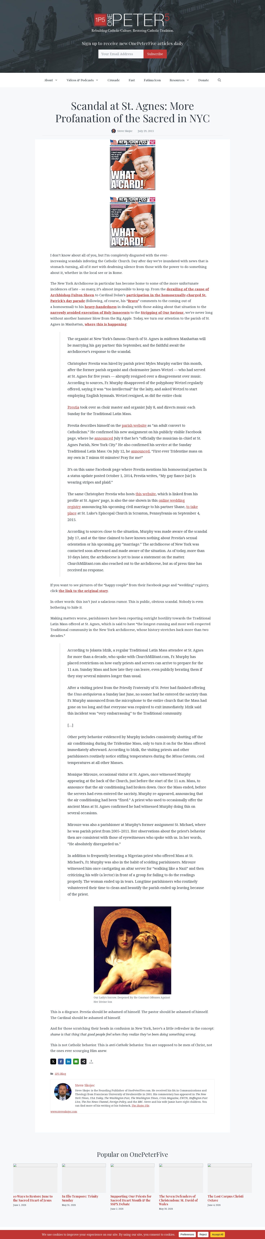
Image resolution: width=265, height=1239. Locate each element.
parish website (134, 425)
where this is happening (106, 324)
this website (146, 493)
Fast (132, 80)
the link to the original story (83, 591)
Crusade (114, 80)
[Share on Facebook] (61, 1061)
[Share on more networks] (83, 1061)
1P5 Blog (60, 1073)
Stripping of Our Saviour (162, 312)
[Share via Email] (76, 1061)
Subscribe (155, 54)
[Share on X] (53, 1061)
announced (103, 438)
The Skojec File (140, 1105)
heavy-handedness (101, 307)
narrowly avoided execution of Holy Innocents (90, 312)
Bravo (133, 301)
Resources (182, 80)
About (53, 80)
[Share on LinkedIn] (68, 1061)
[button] (219, 80)
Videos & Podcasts (85, 80)
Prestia (73, 407)
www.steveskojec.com (64, 1111)
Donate (203, 80)
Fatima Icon (152, 80)
